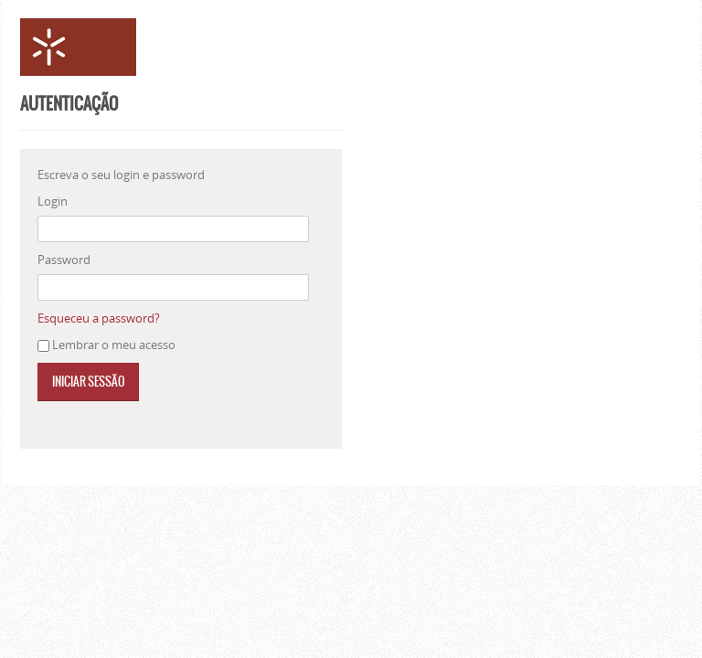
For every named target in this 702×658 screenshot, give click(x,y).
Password (63, 259)
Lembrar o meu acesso (114, 344)
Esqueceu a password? (98, 318)
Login (52, 201)
